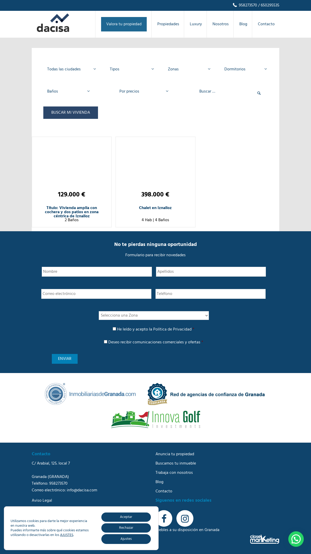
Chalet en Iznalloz (155, 208)
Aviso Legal (42, 500)
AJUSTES (66, 535)
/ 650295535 (268, 5)
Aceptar (126, 517)
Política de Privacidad (172, 329)
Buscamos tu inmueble (176, 463)
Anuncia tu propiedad (175, 454)
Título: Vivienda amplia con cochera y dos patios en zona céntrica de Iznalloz (72, 212)
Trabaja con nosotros (174, 472)
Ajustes (126, 539)
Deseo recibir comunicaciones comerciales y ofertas (155, 342)
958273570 (244, 5)
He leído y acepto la (155, 329)
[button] (296, 539)
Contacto (164, 491)
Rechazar (126, 528)
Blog (159, 482)
